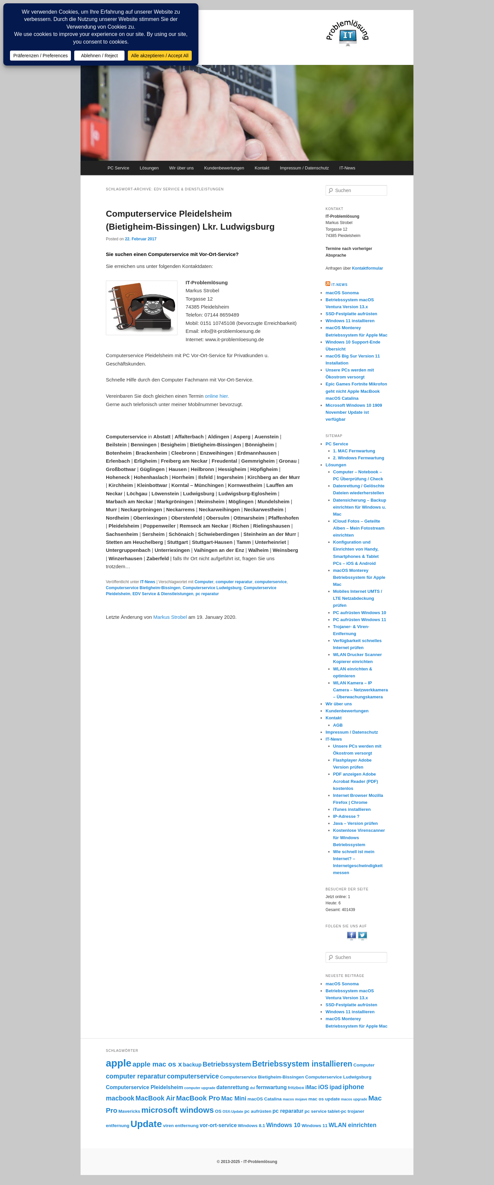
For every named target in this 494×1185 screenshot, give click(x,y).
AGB (338, 725)
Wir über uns (181, 167)
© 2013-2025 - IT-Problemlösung (247, 1161)
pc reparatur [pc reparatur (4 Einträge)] (288, 1111)
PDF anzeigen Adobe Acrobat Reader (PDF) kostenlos (355, 781)
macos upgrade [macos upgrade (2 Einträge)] (354, 1099)
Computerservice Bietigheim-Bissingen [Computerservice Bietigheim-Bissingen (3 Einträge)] (262, 1076)
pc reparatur (207, 594)
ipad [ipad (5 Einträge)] (336, 1087)
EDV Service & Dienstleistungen (162, 594)
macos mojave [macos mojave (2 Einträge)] (295, 1099)
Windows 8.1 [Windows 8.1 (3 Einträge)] (251, 1125)
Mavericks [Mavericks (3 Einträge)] (129, 1111)
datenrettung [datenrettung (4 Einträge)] (232, 1087)
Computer (203, 582)
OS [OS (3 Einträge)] (218, 1111)
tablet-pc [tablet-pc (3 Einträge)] (337, 1111)
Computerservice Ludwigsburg (212, 588)
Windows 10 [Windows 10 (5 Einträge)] (283, 1125)
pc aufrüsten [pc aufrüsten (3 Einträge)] (257, 1111)
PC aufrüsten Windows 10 (359, 612)
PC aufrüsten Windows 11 (359, 619)
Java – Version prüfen (355, 823)
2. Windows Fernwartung (358, 457)
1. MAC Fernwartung (354, 450)
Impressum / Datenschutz (304, 167)
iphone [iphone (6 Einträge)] (353, 1086)
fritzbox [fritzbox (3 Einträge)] (296, 1087)
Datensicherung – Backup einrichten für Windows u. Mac (359, 507)
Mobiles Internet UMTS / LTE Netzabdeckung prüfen (357, 598)
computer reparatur (234, 582)
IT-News (348, 167)
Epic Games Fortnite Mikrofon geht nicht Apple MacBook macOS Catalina (356, 390)
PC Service (118, 167)
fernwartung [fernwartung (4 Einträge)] (271, 1087)
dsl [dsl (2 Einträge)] (252, 1088)
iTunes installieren (352, 809)
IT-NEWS (340, 285)
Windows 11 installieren (350, 320)
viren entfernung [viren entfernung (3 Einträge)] (181, 1125)
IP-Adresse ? (346, 816)
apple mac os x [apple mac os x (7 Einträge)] (157, 1064)
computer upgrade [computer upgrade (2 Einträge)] (199, 1088)
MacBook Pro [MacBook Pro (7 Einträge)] (198, 1098)
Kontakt (262, 167)
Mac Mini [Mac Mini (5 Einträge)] (233, 1098)
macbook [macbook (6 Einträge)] (120, 1098)
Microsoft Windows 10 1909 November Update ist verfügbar (354, 412)
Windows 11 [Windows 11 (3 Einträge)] (315, 1125)
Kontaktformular (367, 268)
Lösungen (149, 167)
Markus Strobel (170, 617)
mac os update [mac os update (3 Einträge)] (324, 1098)
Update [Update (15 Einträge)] (146, 1124)
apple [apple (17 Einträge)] (118, 1063)
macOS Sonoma (342, 292)
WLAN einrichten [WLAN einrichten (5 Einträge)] (352, 1125)
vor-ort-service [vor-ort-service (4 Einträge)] (218, 1125)
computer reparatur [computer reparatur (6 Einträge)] (136, 1076)
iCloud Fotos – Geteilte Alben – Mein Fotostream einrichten (359, 528)
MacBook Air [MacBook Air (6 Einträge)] (155, 1098)
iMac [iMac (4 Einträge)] (311, 1087)
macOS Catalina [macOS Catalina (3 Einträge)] (264, 1098)
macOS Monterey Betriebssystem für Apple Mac (359, 577)
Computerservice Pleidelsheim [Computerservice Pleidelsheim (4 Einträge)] (144, 1087)
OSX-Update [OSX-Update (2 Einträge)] (233, 1111)
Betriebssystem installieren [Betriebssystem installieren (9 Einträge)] (302, 1064)
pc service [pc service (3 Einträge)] (316, 1111)
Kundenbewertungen (224, 167)
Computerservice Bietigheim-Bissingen (143, 588)
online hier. (217, 396)
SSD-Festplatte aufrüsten (351, 313)
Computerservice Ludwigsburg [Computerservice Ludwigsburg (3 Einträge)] (338, 1076)
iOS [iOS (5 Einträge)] (323, 1087)
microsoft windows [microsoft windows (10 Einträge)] (177, 1109)
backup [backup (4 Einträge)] (192, 1064)
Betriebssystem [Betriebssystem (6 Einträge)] (227, 1064)
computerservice (271, 582)
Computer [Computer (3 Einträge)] (363, 1065)
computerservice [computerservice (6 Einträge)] (193, 1076)
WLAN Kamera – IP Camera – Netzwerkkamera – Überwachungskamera (360, 689)
